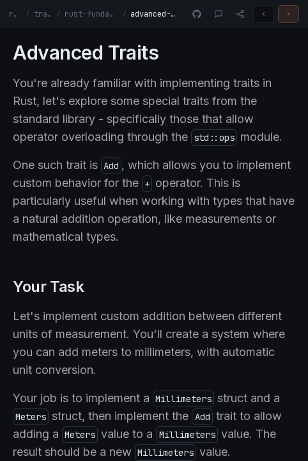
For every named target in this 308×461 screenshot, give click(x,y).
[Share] (240, 14)
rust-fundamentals (91, 14)
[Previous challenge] (263, 14)
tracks (43, 14)
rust (15, 14)
